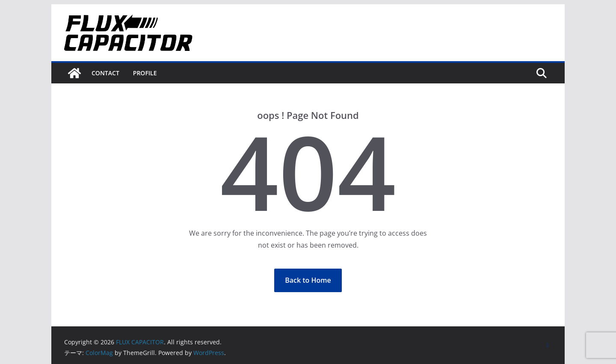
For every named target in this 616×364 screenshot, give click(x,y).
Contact (105, 73)
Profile (145, 73)
